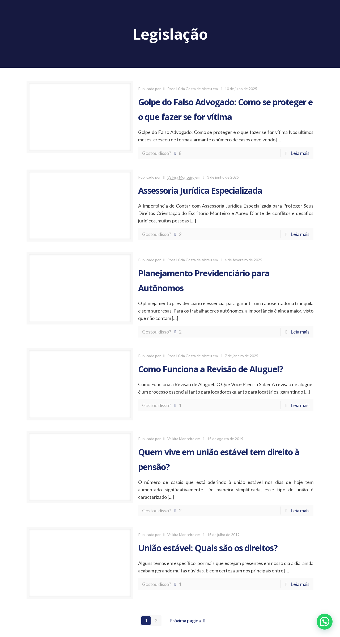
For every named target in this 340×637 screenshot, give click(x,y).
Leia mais (300, 153)
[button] (325, 622)
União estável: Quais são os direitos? (208, 548)
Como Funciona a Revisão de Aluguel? (210, 369)
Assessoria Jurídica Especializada (200, 190)
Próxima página (188, 620)
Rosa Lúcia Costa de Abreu (189, 88)
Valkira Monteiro (180, 177)
